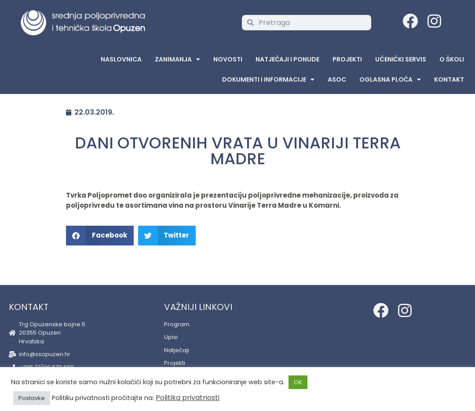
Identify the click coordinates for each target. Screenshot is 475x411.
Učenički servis (400, 59)
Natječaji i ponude (287, 59)
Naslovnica (121, 59)
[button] (100, 235)
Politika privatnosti (187, 398)
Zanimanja (177, 59)
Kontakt (449, 79)
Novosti (227, 59)
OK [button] (298, 382)
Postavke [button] (31, 398)
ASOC (337, 79)
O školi (451, 59)
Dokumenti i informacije (268, 79)
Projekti (347, 59)
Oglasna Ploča (390, 79)
